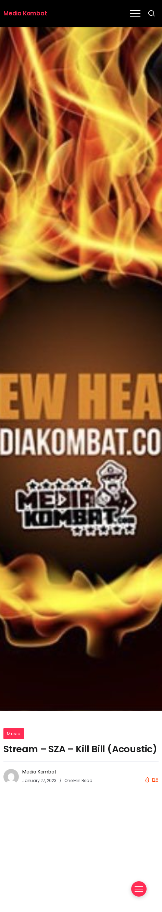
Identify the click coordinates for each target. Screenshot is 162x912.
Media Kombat (25, 13)
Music (14, 734)
